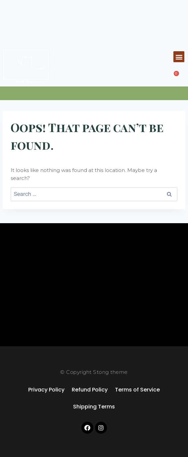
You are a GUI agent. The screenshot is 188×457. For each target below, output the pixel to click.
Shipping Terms (94, 406)
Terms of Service (137, 389)
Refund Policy (90, 389)
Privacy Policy (46, 389)
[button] (179, 57)
